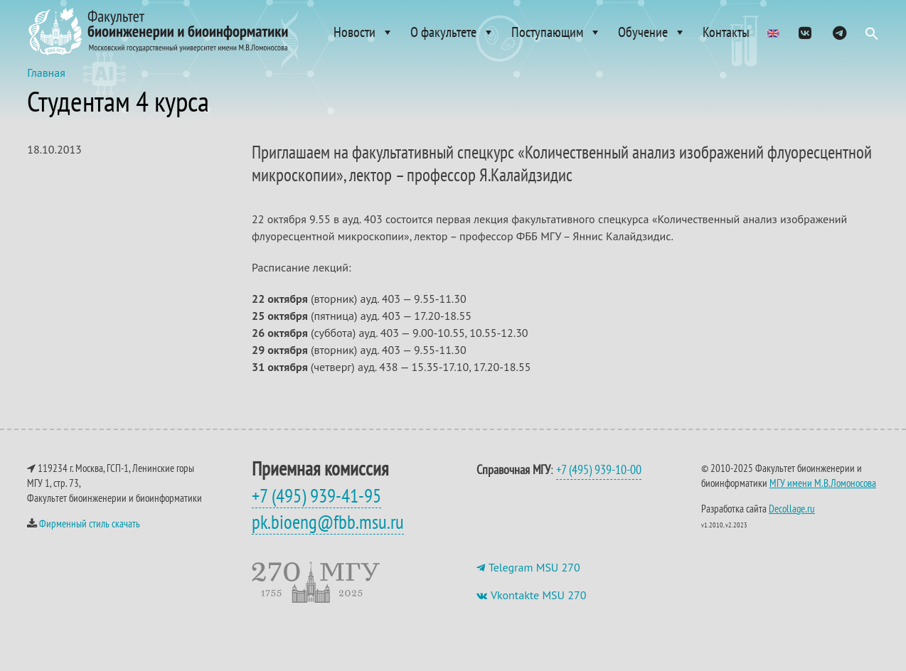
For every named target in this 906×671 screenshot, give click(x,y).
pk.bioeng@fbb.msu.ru (328, 536)
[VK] (805, 32)
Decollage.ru (792, 523)
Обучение (652, 32)
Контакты (726, 32)
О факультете (452, 32)
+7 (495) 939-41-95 (316, 510)
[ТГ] (840, 32)
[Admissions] (773, 32)
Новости (364, 32)
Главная (46, 87)
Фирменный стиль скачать (89, 537)
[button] (872, 37)
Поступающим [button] (556, 32)
